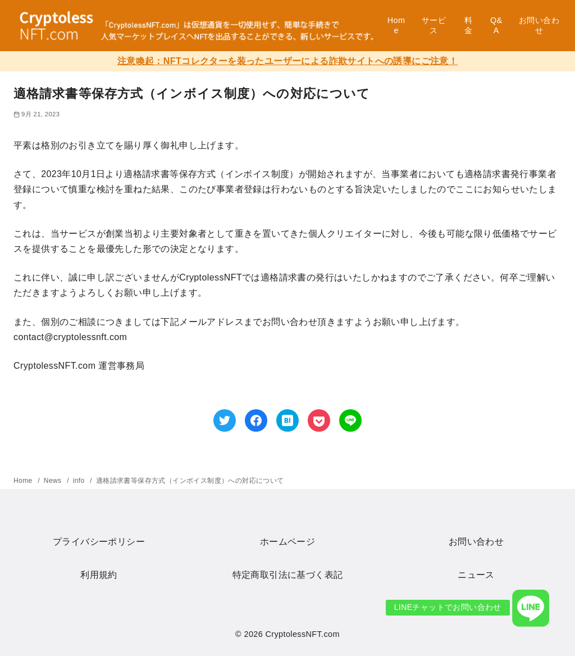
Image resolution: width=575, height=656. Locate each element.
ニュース (476, 575)
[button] (530, 607)
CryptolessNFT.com (303, 634)
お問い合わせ (539, 25)
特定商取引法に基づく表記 (287, 575)
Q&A (496, 25)
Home (396, 25)
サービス (434, 25)
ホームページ (287, 541)
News (53, 481)
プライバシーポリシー (99, 541)
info (80, 481)
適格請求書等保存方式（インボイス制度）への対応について (190, 481)
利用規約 (98, 575)
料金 (468, 25)
